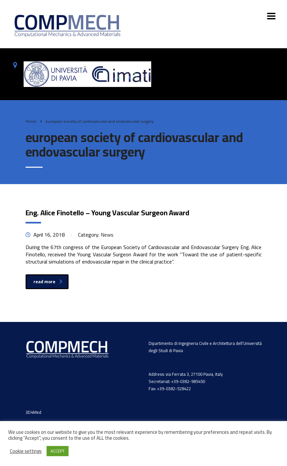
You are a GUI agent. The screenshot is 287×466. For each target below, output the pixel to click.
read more (48, 281)
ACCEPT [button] (58, 451)
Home (31, 121)
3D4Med (33, 412)
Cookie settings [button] (26, 451)
